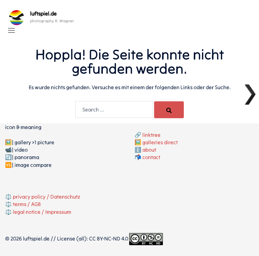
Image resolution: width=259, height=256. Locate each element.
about (149, 149)
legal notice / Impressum (42, 211)
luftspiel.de (43, 13)
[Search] (169, 109)
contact (151, 157)
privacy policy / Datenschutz (46, 196)
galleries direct (160, 142)
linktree (151, 134)
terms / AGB (27, 204)
